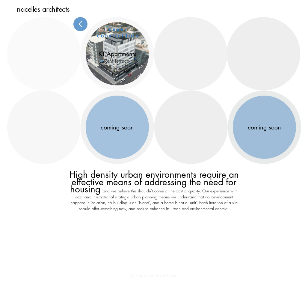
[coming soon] (264, 127)
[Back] (80, 24)
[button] (117, 53)
